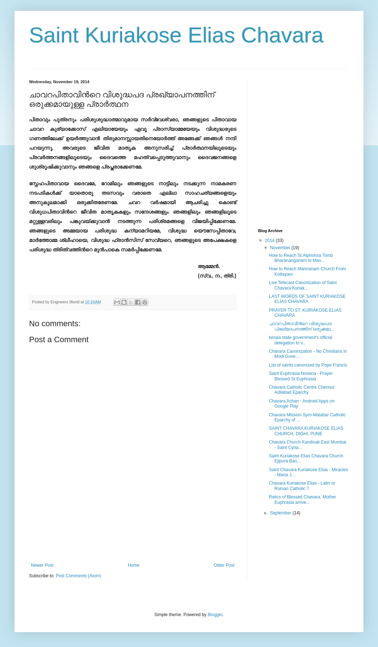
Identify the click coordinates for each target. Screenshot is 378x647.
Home (134, 565)
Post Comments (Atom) (78, 575)
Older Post (224, 565)
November (280, 247)
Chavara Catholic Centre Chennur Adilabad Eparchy (302, 390)
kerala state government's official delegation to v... (300, 340)
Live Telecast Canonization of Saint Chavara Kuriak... (303, 285)
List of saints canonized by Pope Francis (308, 365)
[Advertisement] (133, 531)
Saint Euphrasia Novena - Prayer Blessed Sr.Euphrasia (301, 376)
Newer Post (42, 565)
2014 (270, 240)
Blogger (215, 614)
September (281, 512)
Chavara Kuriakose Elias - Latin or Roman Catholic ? (302, 486)
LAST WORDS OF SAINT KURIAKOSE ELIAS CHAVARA (307, 299)
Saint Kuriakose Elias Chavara (176, 35)
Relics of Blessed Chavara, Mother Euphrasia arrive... (302, 499)
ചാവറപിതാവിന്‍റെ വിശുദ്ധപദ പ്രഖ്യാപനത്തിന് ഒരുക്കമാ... (301, 326)
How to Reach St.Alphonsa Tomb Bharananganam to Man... (301, 258)
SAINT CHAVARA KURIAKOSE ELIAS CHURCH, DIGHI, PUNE (306, 431)
